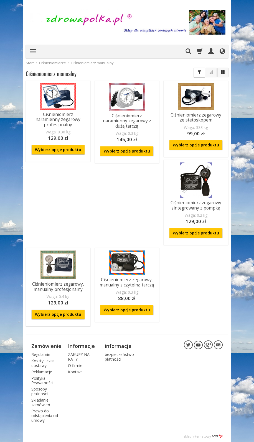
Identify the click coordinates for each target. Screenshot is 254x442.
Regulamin (40, 354)
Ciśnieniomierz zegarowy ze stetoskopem (196, 117)
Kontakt (75, 371)
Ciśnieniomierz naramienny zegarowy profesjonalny (57, 120)
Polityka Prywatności (42, 381)
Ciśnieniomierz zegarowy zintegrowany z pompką (196, 205)
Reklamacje (41, 371)
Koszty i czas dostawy (43, 363)
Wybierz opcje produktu (58, 149)
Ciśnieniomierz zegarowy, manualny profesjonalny (58, 286)
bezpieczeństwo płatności (119, 357)
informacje (118, 346)
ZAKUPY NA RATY (79, 357)
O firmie (75, 365)
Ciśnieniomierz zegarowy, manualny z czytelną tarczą (127, 282)
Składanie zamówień (40, 402)
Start (30, 62)
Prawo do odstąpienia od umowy (44, 415)
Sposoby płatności (39, 391)
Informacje (81, 346)
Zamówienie (46, 346)
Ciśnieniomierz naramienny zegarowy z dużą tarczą (127, 121)
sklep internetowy (203, 436)
